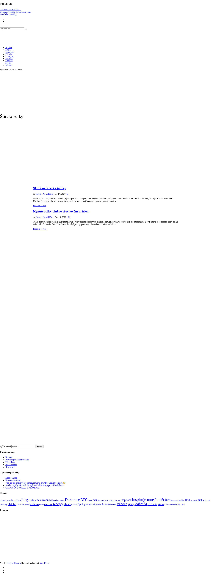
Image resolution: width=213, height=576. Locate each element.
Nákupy (8, 65)
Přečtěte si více (39, 205)
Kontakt (8, 457)
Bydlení (8, 47)
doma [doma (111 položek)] (89, 500)
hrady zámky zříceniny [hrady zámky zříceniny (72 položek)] (112, 500)
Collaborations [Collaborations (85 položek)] (53, 500)
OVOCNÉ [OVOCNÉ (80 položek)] (20, 504)
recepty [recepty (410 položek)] (58, 504)
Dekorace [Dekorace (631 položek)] (72, 499)
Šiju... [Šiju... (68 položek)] (180, 504)
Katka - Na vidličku (44, 194)
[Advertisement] (106, 92)
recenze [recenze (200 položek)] (48, 504)
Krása (7, 50)
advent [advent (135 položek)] (3, 500)
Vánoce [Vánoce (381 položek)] (122, 504)
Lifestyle (9, 56)
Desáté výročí (11, 478)
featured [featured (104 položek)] (101, 500)
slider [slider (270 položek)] (67, 504)
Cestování (9, 52)
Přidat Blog (10, 462)
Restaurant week (12, 480)
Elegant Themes (14, 563)
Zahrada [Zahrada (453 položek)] (141, 504)
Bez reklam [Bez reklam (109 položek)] (16, 500)
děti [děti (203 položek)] (95, 499)
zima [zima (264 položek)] (161, 504)
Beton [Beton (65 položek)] (9, 500)
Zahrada (8, 60)
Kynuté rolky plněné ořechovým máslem (61, 211)
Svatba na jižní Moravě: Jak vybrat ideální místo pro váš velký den (34, 485)
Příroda (8, 54)
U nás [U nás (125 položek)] (92, 504)
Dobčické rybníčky (8, 14)
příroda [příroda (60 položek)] (41, 504)
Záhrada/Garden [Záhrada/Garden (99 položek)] (170, 504)
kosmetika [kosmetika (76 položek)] (174, 500)
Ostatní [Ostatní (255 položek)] (12, 504)
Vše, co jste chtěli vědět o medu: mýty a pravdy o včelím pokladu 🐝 (35, 483)
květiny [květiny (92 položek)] (182, 500)
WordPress (44, 563)
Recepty (8, 58)
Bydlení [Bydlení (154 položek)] (32, 500)
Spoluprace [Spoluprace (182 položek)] (84, 504)
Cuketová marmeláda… (10, 9)
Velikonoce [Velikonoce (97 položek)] (111, 504)
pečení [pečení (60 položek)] (27, 504)
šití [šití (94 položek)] (183, 504)
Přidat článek (11, 464)
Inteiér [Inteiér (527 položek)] (159, 499)
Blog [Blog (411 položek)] (24, 500)
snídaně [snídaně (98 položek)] (74, 504)
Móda (7, 63)
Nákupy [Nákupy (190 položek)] (202, 499)
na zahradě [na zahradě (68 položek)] (193, 500)
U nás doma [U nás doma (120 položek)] (101, 504)
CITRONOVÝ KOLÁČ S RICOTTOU (22, 488)
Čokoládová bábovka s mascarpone (15, 12)
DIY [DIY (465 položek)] (84, 500)
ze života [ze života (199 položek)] (152, 504)
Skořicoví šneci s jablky (49, 188)
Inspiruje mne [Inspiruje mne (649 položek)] (143, 499)
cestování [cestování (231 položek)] (42, 500)
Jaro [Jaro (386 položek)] (167, 500)
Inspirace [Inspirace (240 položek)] (126, 500)
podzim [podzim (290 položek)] (34, 504)
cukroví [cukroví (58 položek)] (62, 500)
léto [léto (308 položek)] (187, 500)
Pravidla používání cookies (17, 460)
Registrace (10, 467)
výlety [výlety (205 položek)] (131, 504)
